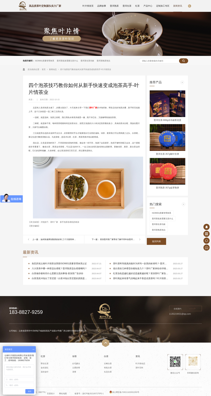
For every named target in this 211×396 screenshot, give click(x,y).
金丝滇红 (44, 368)
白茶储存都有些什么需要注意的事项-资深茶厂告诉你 (57, 273)
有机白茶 (108, 368)
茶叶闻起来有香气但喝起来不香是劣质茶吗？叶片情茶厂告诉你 (140, 278)
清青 (74, 372)
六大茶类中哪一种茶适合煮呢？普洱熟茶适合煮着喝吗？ (59, 268)
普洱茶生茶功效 (87, 61)
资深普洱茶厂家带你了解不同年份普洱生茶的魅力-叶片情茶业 (118, 239)
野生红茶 (44, 363)
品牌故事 (101, 6)
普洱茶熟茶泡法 (103, 61)
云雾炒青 (76, 368)
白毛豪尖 (76, 363)
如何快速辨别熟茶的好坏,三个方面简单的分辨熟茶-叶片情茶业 (58, 239)
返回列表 (156, 241)
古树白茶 (108, 363)
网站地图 (63, 393)
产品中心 (148, 6)
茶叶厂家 (54, 222)
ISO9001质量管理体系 (44, 61)
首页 (44, 69)
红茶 (137, 6)
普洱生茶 (127, 6)
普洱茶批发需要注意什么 (67, 61)
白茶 (106, 356)
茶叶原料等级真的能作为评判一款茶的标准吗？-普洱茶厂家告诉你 (140, 263)
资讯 (138, 356)
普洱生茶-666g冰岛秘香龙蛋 (167, 120)
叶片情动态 (140, 363)
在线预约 (177, 309)
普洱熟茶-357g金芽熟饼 (167, 188)
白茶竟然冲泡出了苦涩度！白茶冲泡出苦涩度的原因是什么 (59, 278)
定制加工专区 (162, 6)
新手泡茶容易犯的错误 (69, 222)
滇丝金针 (44, 372)
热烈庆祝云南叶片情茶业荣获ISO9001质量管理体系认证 (59, 263)
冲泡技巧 (45, 222)
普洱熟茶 (114, 6)
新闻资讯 (177, 6)
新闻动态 (53, 69)
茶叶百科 (139, 368)
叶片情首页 (88, 6)
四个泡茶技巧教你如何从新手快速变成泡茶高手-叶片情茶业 (85, 69)
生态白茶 (108, 372)
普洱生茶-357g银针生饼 (167, 154)
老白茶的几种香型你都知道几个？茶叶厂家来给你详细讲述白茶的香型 (140, 268)
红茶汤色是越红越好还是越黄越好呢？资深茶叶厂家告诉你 (140, 273)
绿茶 (74, 356)
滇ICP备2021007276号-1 (93, 393)
